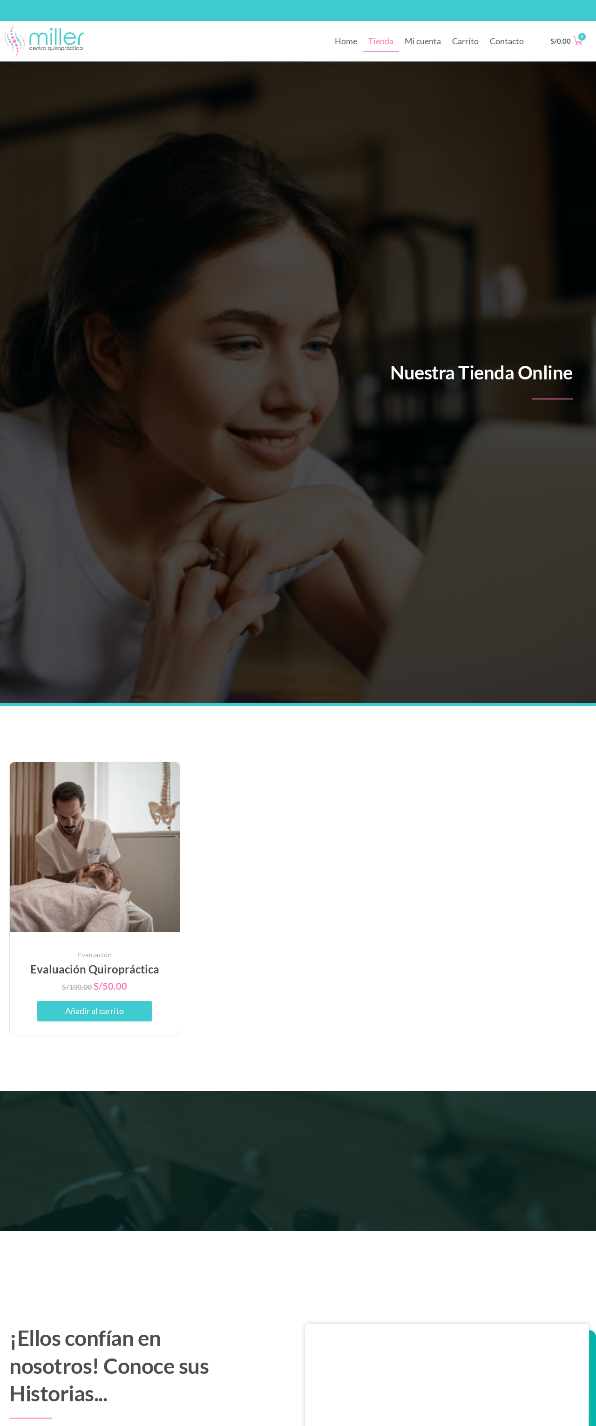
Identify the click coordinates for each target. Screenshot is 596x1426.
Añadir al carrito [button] (94, 1011)
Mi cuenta (423, 41)
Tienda (380, 41)
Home (346, 41)
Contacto (507, 41)
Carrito (465, 41)
